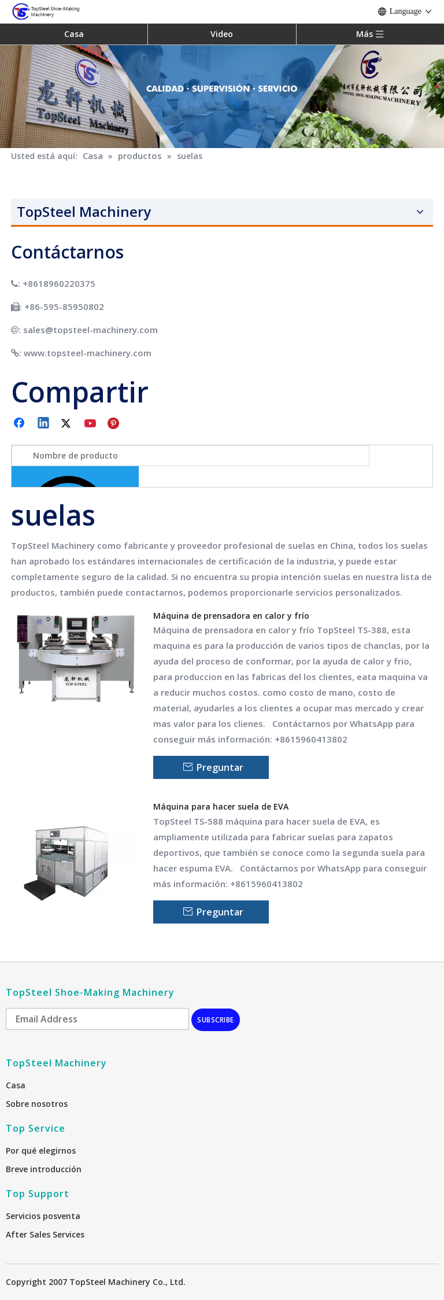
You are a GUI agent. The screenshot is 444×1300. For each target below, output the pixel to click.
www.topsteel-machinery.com (87, 353)
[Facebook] (20, 424)
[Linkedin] (44, 424)
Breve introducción (44, 1169)
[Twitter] (67, 424)
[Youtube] (91, 424)
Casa (74, 33)
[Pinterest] (115, 424)
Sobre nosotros (37, 1103)
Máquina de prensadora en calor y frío (231, 615)
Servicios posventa (43, 1215)
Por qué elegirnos (41, 1150)
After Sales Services (45, 1234)
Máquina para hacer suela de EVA (220, 806)
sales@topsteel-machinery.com (90, 329)
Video (221, 33)
